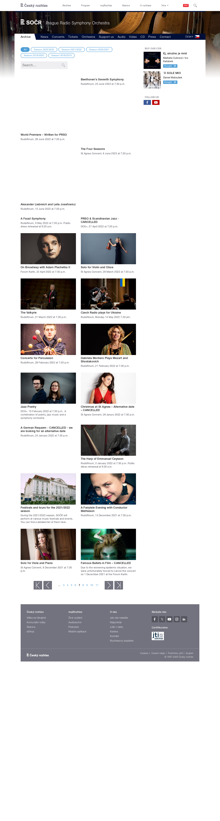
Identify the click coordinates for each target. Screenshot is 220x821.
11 (97, 567)
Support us (106, 36)
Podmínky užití (175, 636)
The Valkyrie (29, 295)
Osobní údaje (158, 636)
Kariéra (114, 614)
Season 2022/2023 (44, 49)
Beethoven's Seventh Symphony (102, 110)
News (44, 36)
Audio (121, 36)
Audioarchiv (75, 605)
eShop (30, 614)
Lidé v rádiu (116, 609)
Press (152, 36)
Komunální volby (36, 605)
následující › (109, 568)
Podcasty (73, 609)
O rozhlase (145, 5)
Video (133, 36)
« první (38, 568)
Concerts (58, 36)
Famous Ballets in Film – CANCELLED (106, 545)
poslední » (118, 568)
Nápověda (116, 605)
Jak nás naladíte (119, 600)
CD (142, 36)
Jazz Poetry (28, 389)
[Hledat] (195, 5)
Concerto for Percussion (37, 340)
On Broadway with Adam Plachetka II (45, 250)
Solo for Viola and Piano (37, 545)
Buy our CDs (153, 48)
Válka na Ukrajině (36, 600)
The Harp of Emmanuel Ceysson (102, 441)
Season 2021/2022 (72, 49)
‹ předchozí (47, 568)
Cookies (144, 636)
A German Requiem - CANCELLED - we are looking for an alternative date (47, 443)
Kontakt (114, 618)
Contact (165, 36)
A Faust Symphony (33, 201)
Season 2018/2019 (61, 55)
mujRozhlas (106, 5)
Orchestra (88, 36)
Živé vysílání (75, 600)
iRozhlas (66, 5)
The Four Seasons (93, 155)
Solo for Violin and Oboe (97, 250)
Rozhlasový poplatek (122, 623)
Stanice (126, 5)
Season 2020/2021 (99, 49)
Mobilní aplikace (77, 614)
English (189, 636)
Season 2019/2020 (34, 55)
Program (85, 5)
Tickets (73, 36)
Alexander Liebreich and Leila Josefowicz (48, 155)
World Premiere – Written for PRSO (44, 110)
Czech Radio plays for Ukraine (101, 295)
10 (91, 567)
